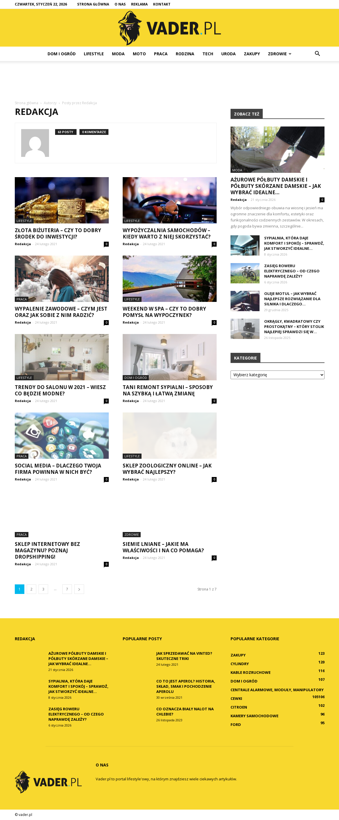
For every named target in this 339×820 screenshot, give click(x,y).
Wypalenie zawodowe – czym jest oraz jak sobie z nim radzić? (61, 311)
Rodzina (185, 53)
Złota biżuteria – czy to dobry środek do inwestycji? (58, 233)
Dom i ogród (62, 53)
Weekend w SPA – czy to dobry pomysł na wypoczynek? (164, 311)
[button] (318, 54)
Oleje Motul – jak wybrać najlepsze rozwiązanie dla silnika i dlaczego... (292, 299)
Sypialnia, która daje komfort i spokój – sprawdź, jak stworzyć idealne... (294, 243)
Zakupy (252, 53)
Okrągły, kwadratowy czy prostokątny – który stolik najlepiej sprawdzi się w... (294, 326)
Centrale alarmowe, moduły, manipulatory (277, 689)
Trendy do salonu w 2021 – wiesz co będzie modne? (60, 390)
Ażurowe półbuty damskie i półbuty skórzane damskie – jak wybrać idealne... (276, 186)
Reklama (139, 4)
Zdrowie (279, 53)
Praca (161, 53)
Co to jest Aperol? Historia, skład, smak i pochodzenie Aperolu (185, 686)
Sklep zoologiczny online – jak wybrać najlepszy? (167, 468)
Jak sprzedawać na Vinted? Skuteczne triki (184, 656)
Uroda (228, 53)
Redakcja (23, 244)
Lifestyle (94, 53)
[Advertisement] (169, 81)
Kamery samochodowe (254, 715)
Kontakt (162, 4)
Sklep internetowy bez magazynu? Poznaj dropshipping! (47, 550)
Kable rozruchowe (251, 672)
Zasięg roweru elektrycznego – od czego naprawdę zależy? (292, 271)
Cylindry (240, 663)
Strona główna (93, 4)
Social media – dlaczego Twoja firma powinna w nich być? (58, 468)
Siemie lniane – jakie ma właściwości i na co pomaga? (163, 547)
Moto (139, 53)
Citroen (239, 707)
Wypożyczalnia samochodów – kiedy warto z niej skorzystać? (167, 233)
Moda (118, 53)
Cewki (236, 698)
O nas (120, 4)
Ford (236, 724)
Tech (207, 53)
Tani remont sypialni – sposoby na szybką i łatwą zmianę (168, 390)
